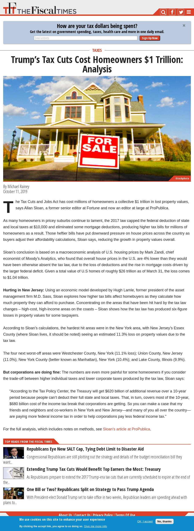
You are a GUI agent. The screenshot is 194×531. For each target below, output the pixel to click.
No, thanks (164, 521)
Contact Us (82, 515)
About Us (65, 515)
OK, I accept (145, 521)
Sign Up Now (150, 38)
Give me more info (95, 526)
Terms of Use (125, 515)
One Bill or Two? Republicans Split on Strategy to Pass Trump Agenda (90, 489)
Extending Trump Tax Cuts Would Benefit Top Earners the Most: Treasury (94, 469)
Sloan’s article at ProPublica (126, 429)
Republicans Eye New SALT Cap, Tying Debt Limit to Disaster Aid (85, 449)
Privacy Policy (103, 515)
